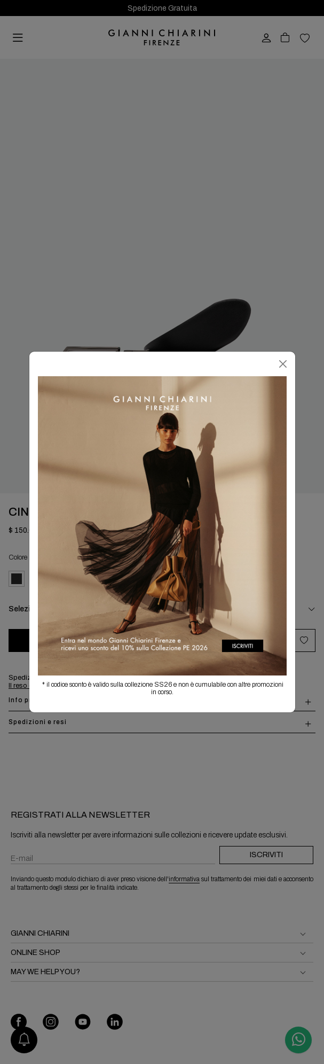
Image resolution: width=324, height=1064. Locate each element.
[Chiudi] (283, 364)
